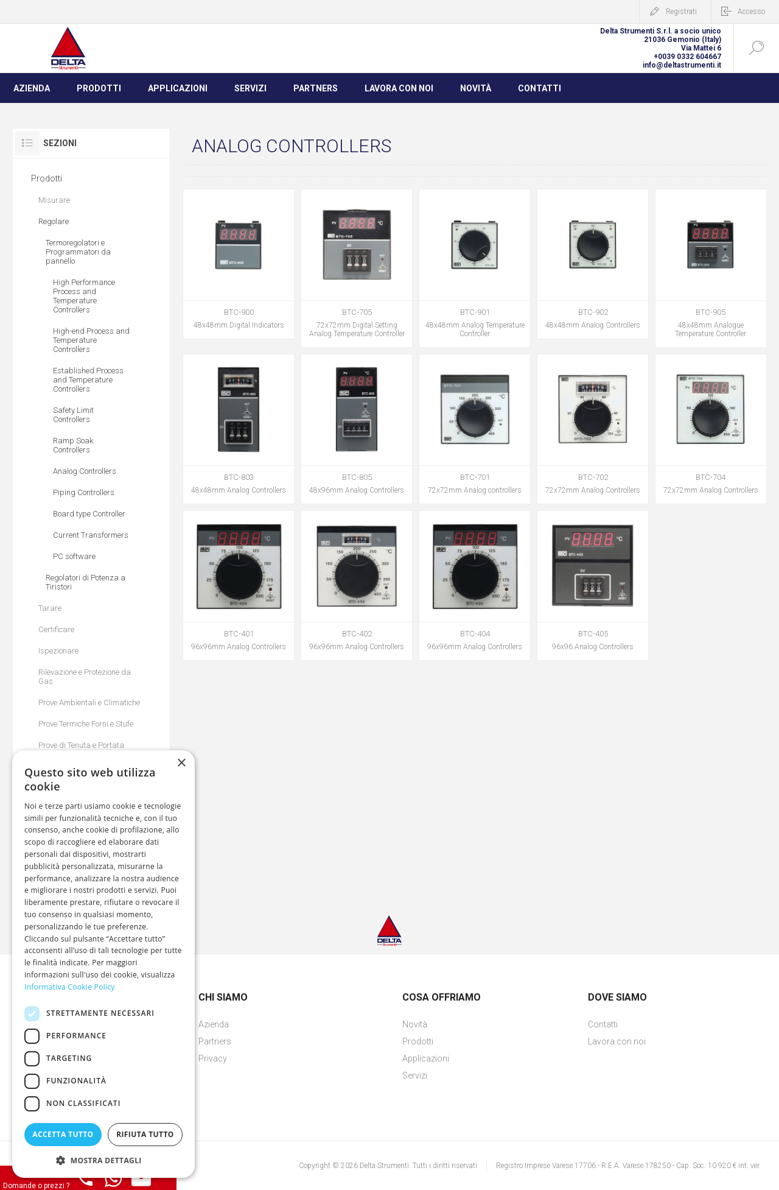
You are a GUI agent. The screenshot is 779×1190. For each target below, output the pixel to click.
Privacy (212, 1058)
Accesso (751, 11)
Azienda (213, 1024)
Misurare (54, 200)
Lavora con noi (617, 1041)
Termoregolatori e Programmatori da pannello (78, 252)
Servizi (414, 1075)
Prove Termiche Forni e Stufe (85, 723)
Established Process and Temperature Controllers (88, 379)
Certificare (56, 629)
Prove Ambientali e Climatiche (89, 702)
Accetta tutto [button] (62, 1134)
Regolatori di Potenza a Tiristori (85, 582)
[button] (103, 1160)
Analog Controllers (84, 471)
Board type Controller (89, 513)
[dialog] (103, 964)
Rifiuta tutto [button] (145, 1134)
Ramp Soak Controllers (73, 445)
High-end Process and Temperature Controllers (91, 340)
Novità (414, 1024)
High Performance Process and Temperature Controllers (84, 296)
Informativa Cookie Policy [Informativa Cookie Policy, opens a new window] (69, 987)
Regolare (53, 221)
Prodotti (46, 178)
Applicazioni (425, 1058)
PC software (74, 556)
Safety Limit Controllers (73, 415)
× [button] (181, 763)
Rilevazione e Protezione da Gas (84, 676)
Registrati (681, 11)
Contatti (603, 1024)
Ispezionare (58, 650)
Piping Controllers (83, 492)
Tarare (49, 608)
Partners (214, 1041)
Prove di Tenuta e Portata (81, 745)
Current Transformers (90, 535)
